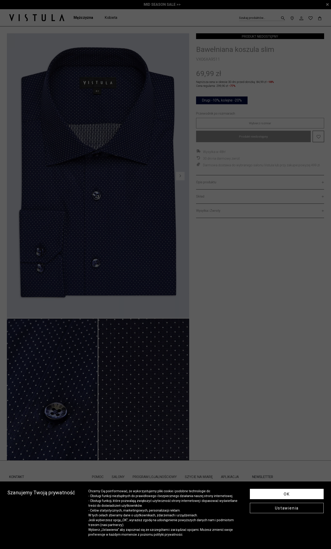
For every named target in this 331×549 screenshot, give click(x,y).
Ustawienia (287, 508)
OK (287, 494)
